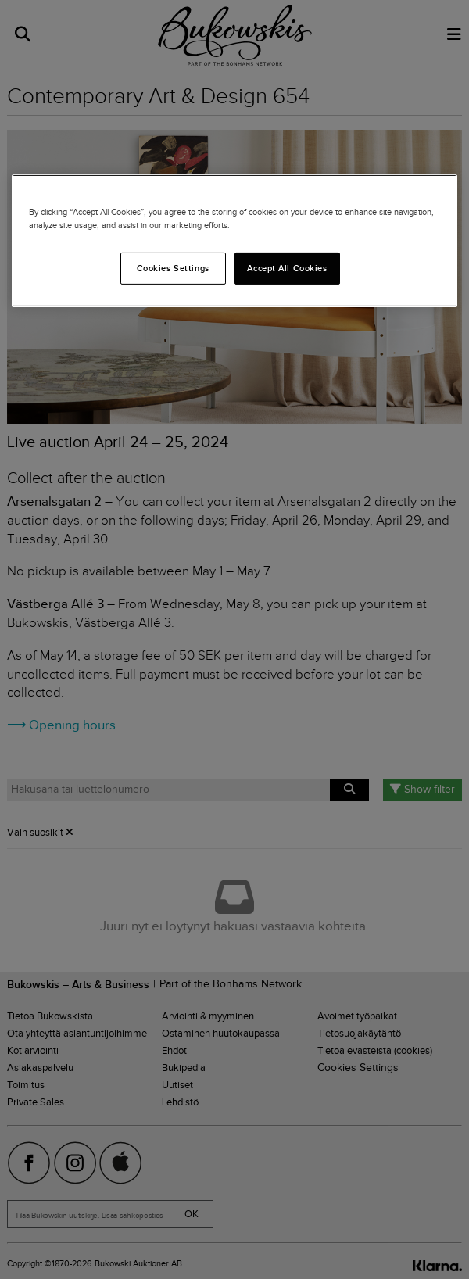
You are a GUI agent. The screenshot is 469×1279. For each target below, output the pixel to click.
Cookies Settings (173, 267)
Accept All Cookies (287, 267)
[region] (234, 240)
